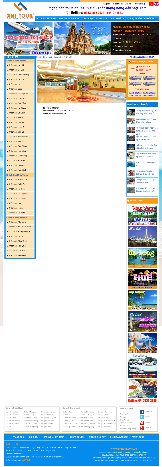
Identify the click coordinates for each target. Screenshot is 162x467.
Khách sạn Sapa (15, 89)
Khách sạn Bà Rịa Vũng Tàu (20, 231)
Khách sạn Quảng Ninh (18, 94)
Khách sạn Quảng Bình (18, 194)
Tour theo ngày (103, 418)
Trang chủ (106, 4)
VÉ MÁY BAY (150, 19)
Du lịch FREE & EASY (71, 424)
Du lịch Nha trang (87, 412)
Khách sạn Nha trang (17, 222)
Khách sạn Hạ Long (17, 84)
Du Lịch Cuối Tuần (105, 412)
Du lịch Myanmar (12, 424)
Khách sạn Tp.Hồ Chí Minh (20, 227)
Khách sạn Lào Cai (16, 79)
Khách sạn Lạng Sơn (17, 127)
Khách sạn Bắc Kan (17, 122)
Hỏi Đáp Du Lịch (76, 437)
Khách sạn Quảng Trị (17, 198)
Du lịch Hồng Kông (31, 421)
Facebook (148, 411)
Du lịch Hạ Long (87, 418)
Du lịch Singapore (48, 412)
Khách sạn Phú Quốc (17, 246)
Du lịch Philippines (13, 421)
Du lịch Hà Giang (69, 418)
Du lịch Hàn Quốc (30, 418)
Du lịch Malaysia (30, 412)
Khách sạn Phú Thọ (17, 141)
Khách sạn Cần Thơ (17, 251)
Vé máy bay (124, 417)
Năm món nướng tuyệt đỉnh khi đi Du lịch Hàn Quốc (145, 174)
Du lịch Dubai (46, 427)
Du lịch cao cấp (104, 427)
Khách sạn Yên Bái (16, 132)
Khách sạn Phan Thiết (18, 241)
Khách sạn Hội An (16, 208)
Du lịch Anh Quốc (12, 415)
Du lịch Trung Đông (31, 427)
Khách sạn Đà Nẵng (17, 213)
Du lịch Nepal (11, 418)
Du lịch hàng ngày (87, 427)
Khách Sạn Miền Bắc (16, 61)
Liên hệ (128, 4)
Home (38, 57)
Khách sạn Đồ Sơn (16, 70)
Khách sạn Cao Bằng (17, 103)
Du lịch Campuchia (31, 424)
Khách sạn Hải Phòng (18, 156)
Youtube (148, 422)
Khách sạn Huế (15, 203)
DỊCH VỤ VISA (102, 19)
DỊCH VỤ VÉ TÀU (134, 19)
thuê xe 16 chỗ (126, 414)
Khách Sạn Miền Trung (17, 175)
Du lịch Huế (67, 412)
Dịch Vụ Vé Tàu (126, 420)
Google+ (148, 428)
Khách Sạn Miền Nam (16, 217)
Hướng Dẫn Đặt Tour (53, 437)
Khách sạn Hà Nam (17, 161)
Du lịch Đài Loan (47, 421)
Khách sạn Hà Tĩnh (17, 189)
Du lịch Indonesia (48, 424)
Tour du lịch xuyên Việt (71, 427)
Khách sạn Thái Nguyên (18, 137)
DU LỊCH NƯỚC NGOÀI (46, 19)
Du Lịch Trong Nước (71, 408)
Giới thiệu (117, 4)
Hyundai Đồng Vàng (128, 429)
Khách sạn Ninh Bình (17, 165)
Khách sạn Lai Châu (17, 113)
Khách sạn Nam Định (17, 170)
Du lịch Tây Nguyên (88, 424)
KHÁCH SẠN (88, 19)
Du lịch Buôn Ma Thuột (107, 424)
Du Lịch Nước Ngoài (15, 408)
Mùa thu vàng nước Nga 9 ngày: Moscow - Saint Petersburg (131, 28)
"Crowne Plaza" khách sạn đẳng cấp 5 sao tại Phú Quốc (147, 131)
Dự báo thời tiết (97, 437)
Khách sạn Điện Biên (17, 118)
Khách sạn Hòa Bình (17, 151)
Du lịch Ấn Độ (29, 415)
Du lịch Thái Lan (12, 412)
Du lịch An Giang (69, 421)
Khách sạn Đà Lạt (16, 236)
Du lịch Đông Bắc (104, 415)
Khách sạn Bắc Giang (18, 146)
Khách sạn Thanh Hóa (18, 179)
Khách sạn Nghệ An (17, 184)
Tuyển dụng (139, 4)
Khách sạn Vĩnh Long (17, 255)
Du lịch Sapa (68, 415)
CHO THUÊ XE (117, 19)
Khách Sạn (13, 57)
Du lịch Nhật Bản (47, 415)
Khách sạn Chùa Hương (19, 75)
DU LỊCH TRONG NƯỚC (69, 19)
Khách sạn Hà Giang (17, 108)
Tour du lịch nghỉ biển (89, 415)
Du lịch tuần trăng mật (106, 421)
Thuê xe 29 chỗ (126, 423)
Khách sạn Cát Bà (16, 98)
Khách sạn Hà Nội (16, 65)
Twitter (147, 417)
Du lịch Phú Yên (87, 421)
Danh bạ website (119, 437)
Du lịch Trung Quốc (48, 418)
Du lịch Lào (10, 427)
